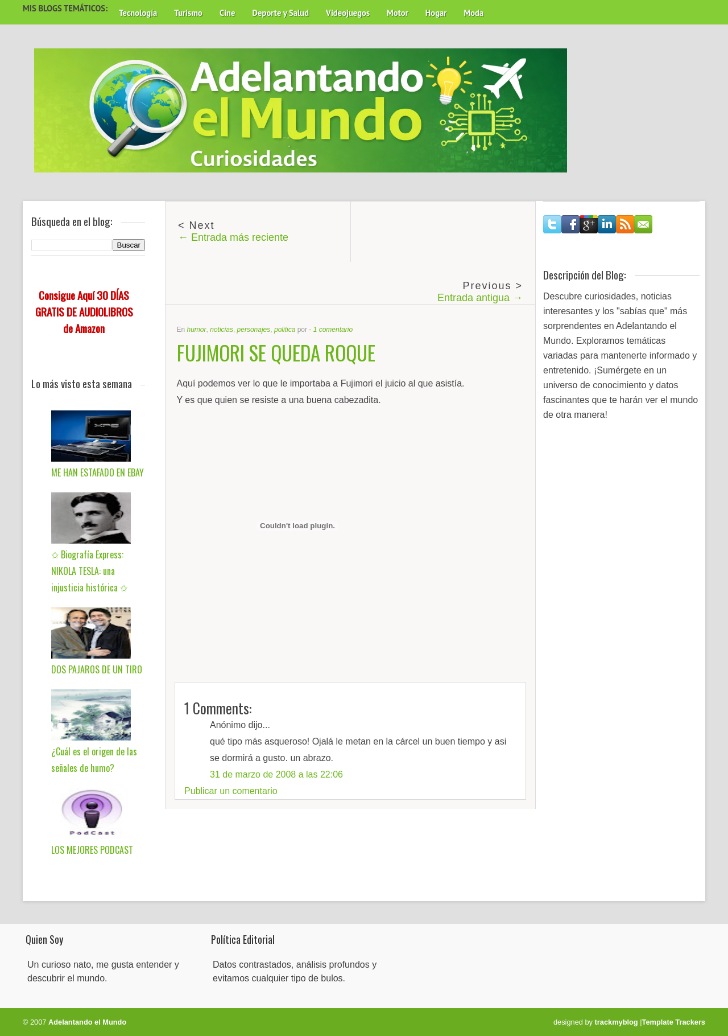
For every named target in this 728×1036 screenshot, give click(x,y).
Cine (227, 12)
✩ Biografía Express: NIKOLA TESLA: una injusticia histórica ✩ (89, 571)
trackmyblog (616, 1022)
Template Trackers (673, 1022)
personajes (254, 330)
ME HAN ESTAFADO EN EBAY (97, 472)
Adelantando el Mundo (87, 1022)
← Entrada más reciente (233, 237)
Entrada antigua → (480, 297)
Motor (397, 12)
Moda (473, 12)
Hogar (436, 12)
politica (284, 330)
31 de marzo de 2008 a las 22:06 (276, 774)
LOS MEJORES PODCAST (92, 850)
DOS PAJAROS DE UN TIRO (96, 669)
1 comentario (333, 330)
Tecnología (138, 12)
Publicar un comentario (231, 791)
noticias (221, 330)
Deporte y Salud (281, 12)
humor (196, 330)
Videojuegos (348, 12)
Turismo (188, 12)
